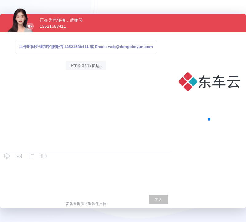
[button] (209, 119)
